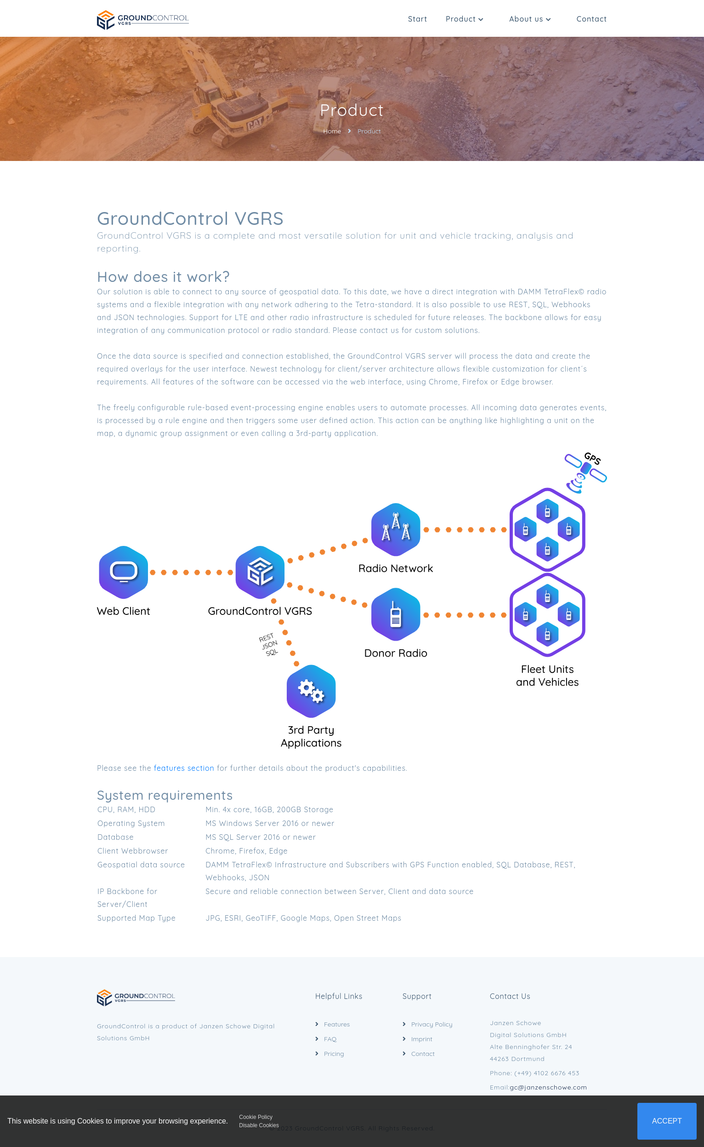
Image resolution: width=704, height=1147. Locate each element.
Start (417, 18)
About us (530, 18)
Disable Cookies (259, 1125)
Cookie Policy (256, 1117)
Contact (592, 18)
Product (465, 18)
